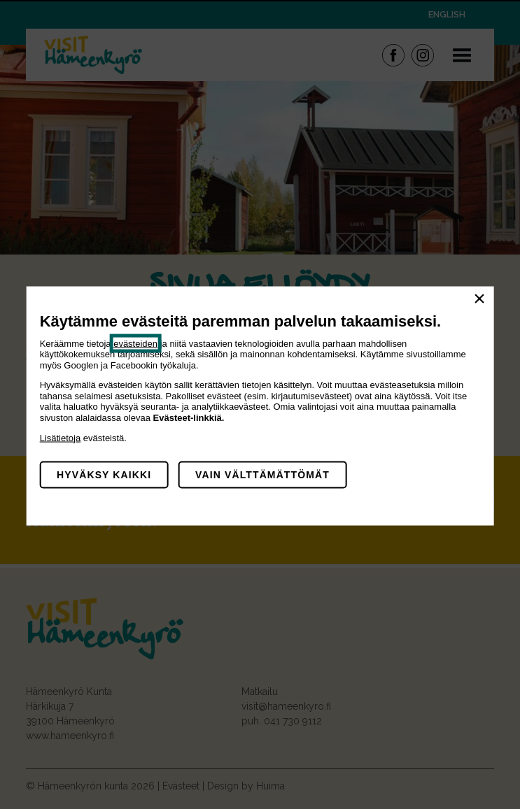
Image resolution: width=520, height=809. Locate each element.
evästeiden (135, 343)
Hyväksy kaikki (104, 474)
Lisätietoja (60, 437)
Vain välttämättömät (262, 474)
